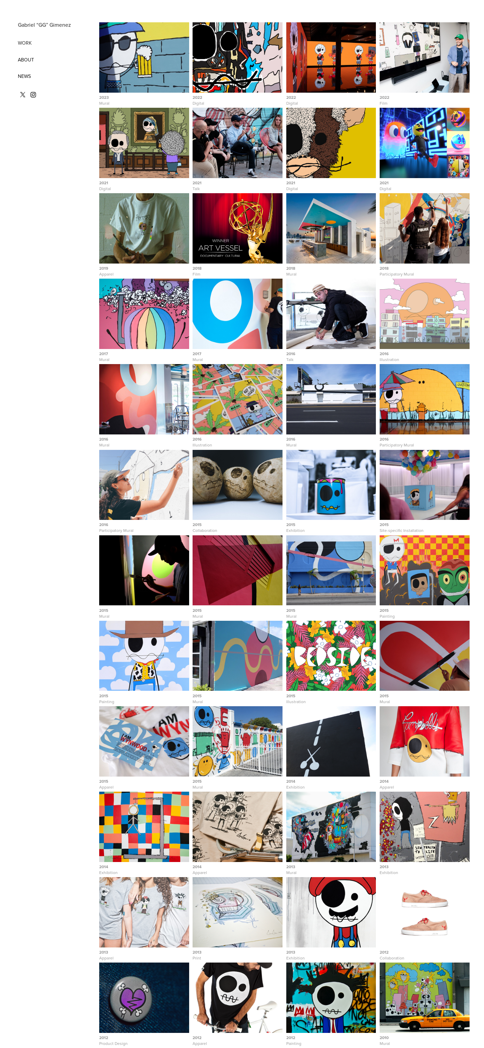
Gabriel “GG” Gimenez (44, 24)
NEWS (24, 76)
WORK (25, 42)
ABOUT (26, 59)
